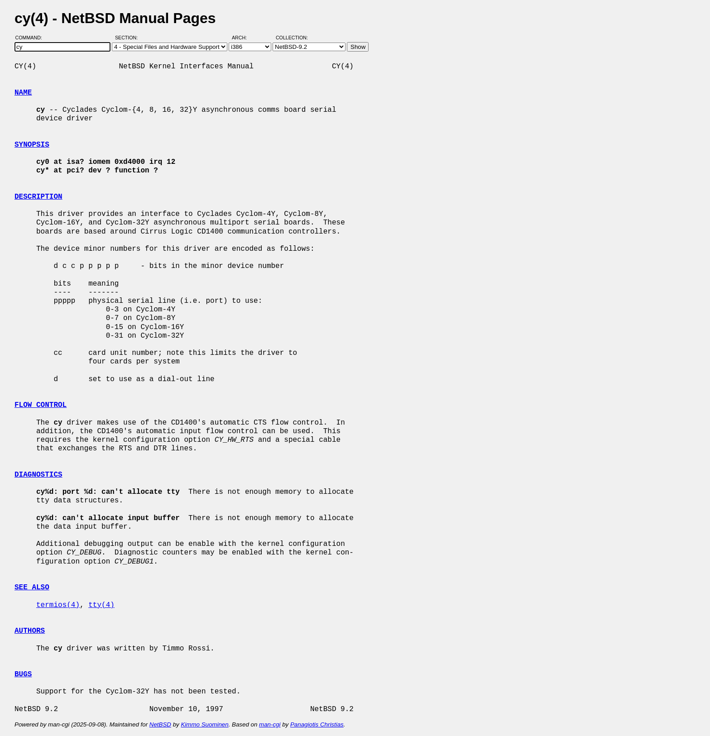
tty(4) (101, 605)
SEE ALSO (31, 588)
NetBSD (160, 724)
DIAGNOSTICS (38, 475)
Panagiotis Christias (317, 724)
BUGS (23, 674)
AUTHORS (29, 631)
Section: (128, 37)
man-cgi (269, 724)
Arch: (243, 37)
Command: (31, 37)
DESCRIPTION (38, 197)
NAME (23, 93)
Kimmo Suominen (204, 724)
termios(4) (58, 605)
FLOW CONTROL (40, 405)
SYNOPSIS (31, 145)
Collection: (292, 37)
